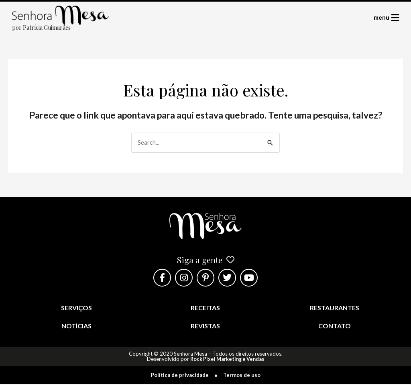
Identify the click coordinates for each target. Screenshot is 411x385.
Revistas (205, 327)
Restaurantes (334, 308)
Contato (334, 327)
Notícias (76, 327)
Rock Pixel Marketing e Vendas (227, 360)
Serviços (76, 308)
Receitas (205, 308)
